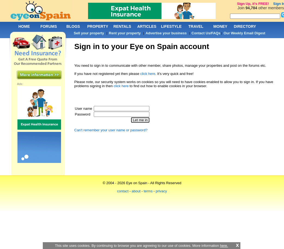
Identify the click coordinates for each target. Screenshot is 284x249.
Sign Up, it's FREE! (253, 4)
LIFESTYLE (171, 26)
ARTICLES (146, 26)
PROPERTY (97, 26)
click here (147, 74)
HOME (24, 26)
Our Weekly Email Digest (244, 33)
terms (148, 191)
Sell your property (89, 33)
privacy (161, 191)
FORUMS (48, 26)
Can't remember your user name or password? (110, 130)
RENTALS (122, 26)
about (136, 191)
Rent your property (125, 33)
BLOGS (73, 26)
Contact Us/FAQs (206, 33)
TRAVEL (195, 26)
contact (123, 191)
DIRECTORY (245, 26)
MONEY (220, 26)
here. (224, 246)
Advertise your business (166, 33)
